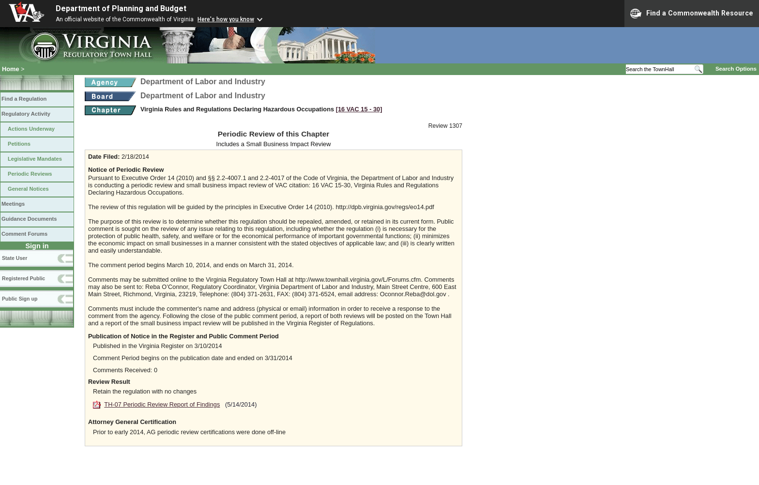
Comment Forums (24, 234)
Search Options (736, 69)
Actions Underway (31, 129)
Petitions (19, 144)
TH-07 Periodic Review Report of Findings (162, 404)
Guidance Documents (29, 219)
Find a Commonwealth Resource (691, 13)
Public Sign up (19, 299)
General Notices (28, 189)
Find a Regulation (23, 99)
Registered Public (23, 278)
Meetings (13, 204)
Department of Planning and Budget (121, 8)
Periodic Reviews (30, 174)
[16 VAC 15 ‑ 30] (359, 109)
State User (14, 258)
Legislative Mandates (35, 159)
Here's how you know (225, 19)
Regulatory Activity (25, 114)
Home (10, 69)
